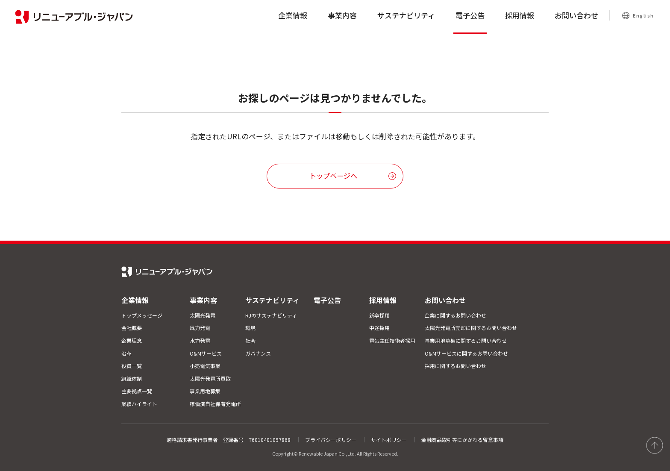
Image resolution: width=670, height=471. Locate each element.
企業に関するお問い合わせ (455, 315)
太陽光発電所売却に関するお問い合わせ (471, 327)
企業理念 (131, 340)
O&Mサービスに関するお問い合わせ (466, 353)
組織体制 (131, 378)
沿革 (126, 353)
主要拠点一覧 (136, 390)
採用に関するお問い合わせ (455, 365)
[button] (335, 176)
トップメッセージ (141, 315)
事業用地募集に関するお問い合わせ (466, 340)
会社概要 (131, 327)
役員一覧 (131, 365)
